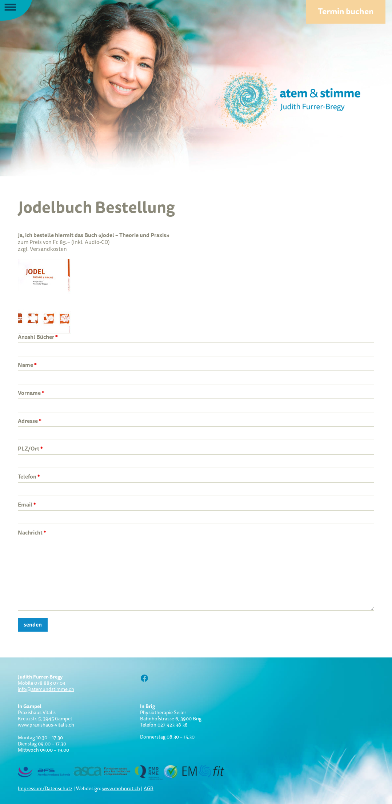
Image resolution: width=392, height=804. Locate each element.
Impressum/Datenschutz (45, 788)
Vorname (31, 393)
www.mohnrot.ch (121, 788)
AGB (148, 788)
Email (27, 504)
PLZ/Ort (30, 448)
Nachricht (32, 532)
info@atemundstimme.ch (46, 689)
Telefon (29, 476)
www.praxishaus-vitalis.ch (46, 725)
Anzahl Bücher (38, 337)
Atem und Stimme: (274, 100)
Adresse (29, 421)
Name (27, 365)
